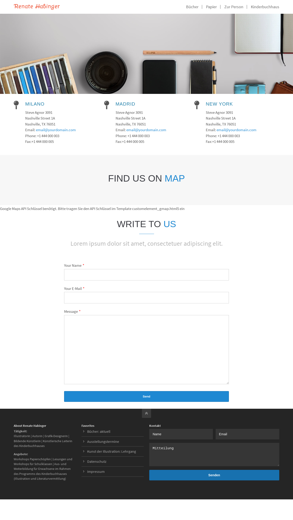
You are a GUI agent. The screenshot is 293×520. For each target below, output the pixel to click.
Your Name (74, 265)
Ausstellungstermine (103, 448)
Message (72, 311)
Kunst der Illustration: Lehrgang (111, 458)
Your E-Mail (74, 288)
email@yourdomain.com (56, 129)
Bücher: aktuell (98, 438)
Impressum (96, 478)
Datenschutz (96, 468)
